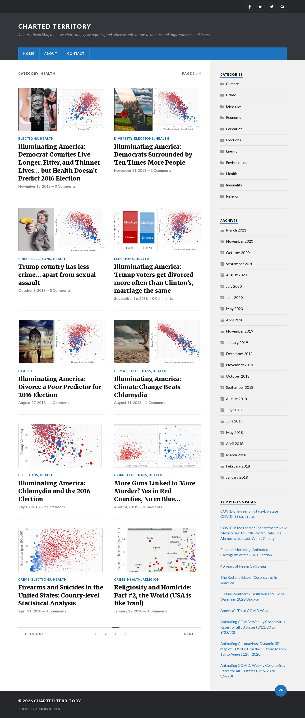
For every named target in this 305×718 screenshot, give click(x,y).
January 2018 (237, 477)
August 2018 (236, 398)
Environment (236, 162)
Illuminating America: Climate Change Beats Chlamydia (148, 389)
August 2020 (236, 275)
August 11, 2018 (127, 405)
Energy (231, 151)
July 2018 (234, 410)
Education (234, 128)
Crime (24, 260)
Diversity (123, 138)
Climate (121, 373)
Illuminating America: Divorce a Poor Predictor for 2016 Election (60, 389)
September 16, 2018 (131, 300)
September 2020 (239, 263)
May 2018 (234, 432)
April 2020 (234, 320)
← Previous (32, 637)
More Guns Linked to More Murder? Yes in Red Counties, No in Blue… (155, 494)
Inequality (234, 185)
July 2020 (234, 286)
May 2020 (234, 308)
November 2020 (239, 241)
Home (28, 54)
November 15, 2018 (34, 187)
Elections (28, 138)
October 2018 (238, 376)
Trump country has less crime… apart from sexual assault (57, 276)
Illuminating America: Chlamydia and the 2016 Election (54, 494)
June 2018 (234, 421)
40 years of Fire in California (243, 566)
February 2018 (238, 466)
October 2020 (238, 252)
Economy (233, 117)
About (50, 54)
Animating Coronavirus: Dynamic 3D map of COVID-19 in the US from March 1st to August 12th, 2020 (253, 648)
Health (47, 138)
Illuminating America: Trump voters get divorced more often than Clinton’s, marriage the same (154, 280)
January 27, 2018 (128, 614)
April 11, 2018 (29, 614)
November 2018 (239, 364)
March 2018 (236, 455)
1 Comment (60, 405)
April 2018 (234, 443)
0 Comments (66, 187)
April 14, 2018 (125, 510)
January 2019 (237, 342)
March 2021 (236, 230)
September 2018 (239, 387)
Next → (191, 637)
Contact (75, 54)
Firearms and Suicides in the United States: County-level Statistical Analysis (61, 599)
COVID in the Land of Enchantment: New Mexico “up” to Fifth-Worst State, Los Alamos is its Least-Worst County (253, 533)
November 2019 (239, 331)
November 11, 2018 (130, 171)
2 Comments (162, 171)
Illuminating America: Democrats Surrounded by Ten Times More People (153, 155)
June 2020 (234, 297)
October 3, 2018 (32, 292)
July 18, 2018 (29, 510)
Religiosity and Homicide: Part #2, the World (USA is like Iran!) (153, 599)
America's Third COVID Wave (244, 610)
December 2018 (239, 353)
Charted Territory (54, 26)
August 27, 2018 (32, 405)
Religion (151, 582)
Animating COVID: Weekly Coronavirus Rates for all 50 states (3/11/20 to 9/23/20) (252, 627)
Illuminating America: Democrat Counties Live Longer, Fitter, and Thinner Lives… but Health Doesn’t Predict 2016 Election (59, 163)
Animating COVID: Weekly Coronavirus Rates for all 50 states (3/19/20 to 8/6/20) (252, 670)
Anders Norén (47, 708)
